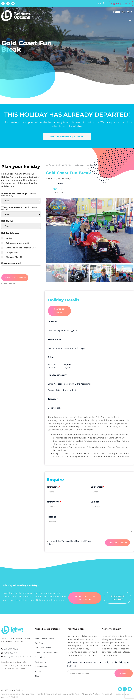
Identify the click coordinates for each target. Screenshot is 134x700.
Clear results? (8, 283)
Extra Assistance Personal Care (19, 248)
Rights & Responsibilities (49, 694)
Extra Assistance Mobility (15, 243)
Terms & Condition (71, 541)
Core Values (40, 657)
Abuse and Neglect (91, 694)
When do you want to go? (19, 208)
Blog (37, 676)
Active (6, 238)
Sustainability (41, 667)
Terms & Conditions (10, 694)
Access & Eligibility (10, 697)
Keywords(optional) (11, 263)
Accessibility (108, 694)
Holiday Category (10, 233)
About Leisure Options (45, 638)
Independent (10, 252)
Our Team (39, 643)
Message (51, 517)
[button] (130, 20)
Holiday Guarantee (43, 648)
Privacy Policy (28, 694)
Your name (53, 487)
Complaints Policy (71, 694)
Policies (38, 671)
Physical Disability (12, 257)
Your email (97, 487)
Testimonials (40, 662)
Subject (95, 502)
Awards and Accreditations (46, 652)
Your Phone (54, 502)
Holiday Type (8, 221)
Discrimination (123, 694)
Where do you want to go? (18, 195)
